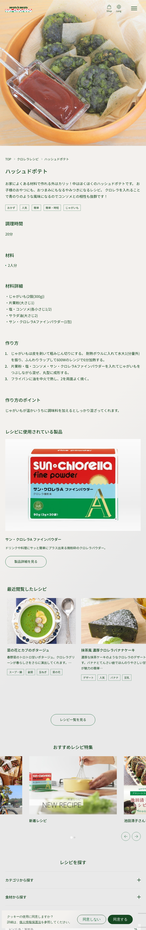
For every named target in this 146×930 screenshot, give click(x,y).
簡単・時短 (52, 207)
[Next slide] (136, 836)
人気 (24, 207)
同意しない (92, 919)
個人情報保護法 (30, 922)
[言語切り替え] (118, 8)
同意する (120, 919)
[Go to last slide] (125, 836)
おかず (11, 207)
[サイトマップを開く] (134, 8)
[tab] (71, 837)
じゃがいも (72, 207)
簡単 (36, 207)
